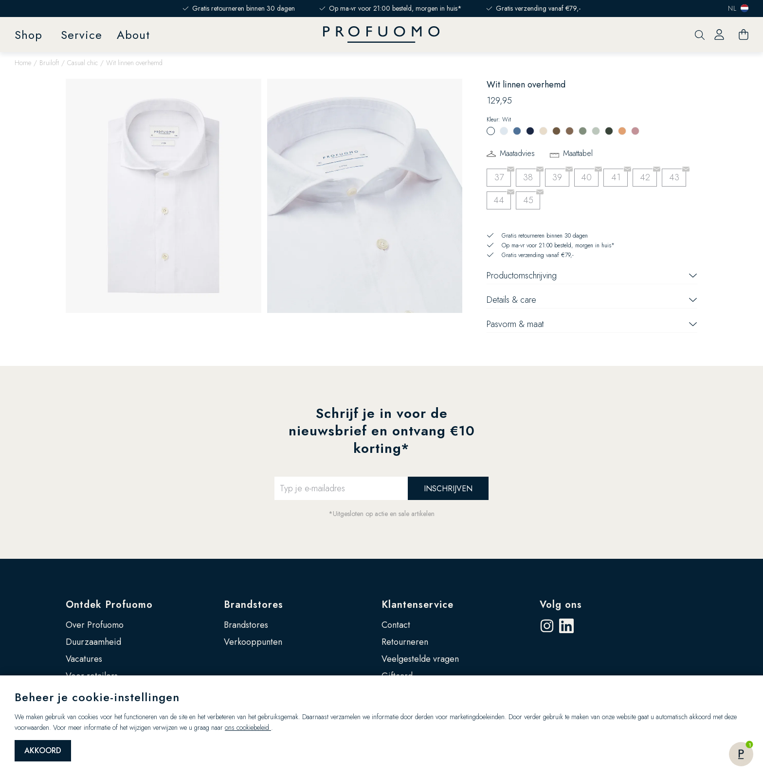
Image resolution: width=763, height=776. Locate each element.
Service (81, 35)
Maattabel (578, 153)
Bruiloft (49, 63)
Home (23, 63)
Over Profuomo (95, 625)
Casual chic (82, 63)
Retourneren (405, 642)
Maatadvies (517, 153)
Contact (396, 625)
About (133, 35)
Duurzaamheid (93, 642)
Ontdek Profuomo (109, 605)
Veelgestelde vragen (420, 659)
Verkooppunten (253, 642)
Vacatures (84, 659)
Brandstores (253, 605)
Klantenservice (418, 605)
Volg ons (561, 605)
